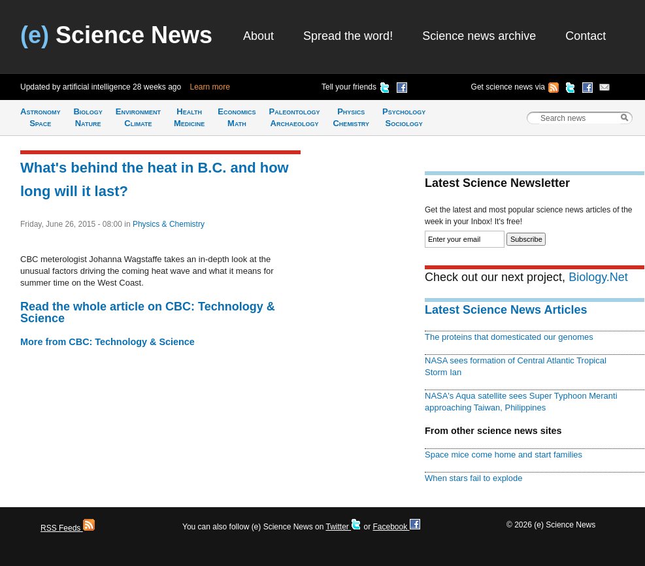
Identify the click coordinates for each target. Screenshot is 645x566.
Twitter (343, 526)
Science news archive (479, 35)
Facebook (396, 526)
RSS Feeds (68, 528)
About (258, 35)
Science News (116, 35)
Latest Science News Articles (506, 309)
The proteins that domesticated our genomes (509, 337)
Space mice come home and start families (503, 454)
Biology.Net (598, 277)
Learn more (210, 87)
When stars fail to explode (473, 478)
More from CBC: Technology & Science (107, 342)
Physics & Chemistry (169, 224)
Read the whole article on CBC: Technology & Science (147, 312)
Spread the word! (348, 35)
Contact (585, 35)
